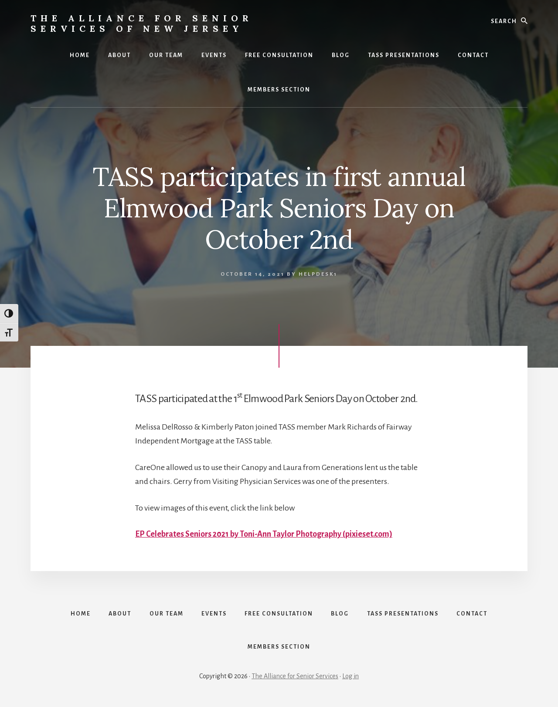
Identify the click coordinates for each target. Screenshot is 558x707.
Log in (350, 677)
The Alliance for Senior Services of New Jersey (142, 23)
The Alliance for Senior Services (295, 677)
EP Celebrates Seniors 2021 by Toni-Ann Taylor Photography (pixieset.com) (263, 534)
